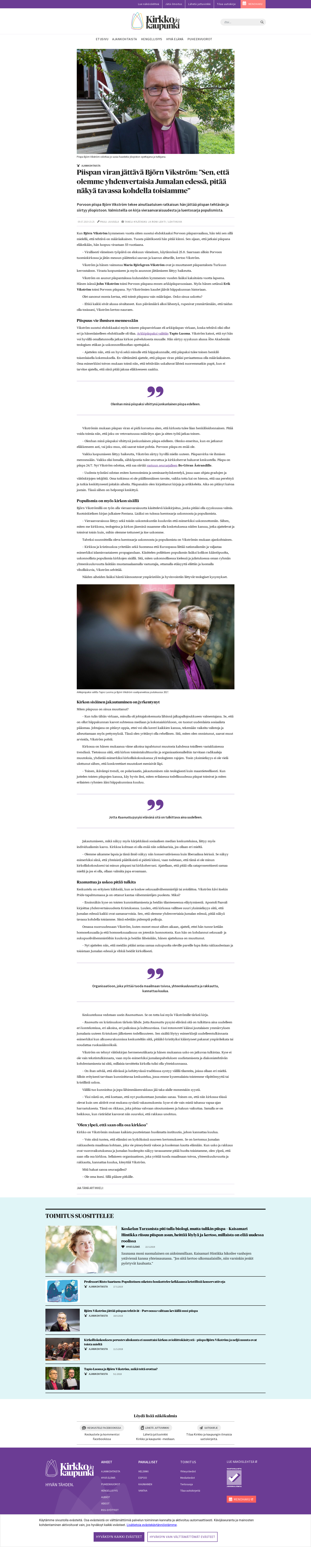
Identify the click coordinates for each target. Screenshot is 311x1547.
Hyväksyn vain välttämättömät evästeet (182, 1536)
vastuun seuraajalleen (162, 465)
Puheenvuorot (110, 1484)
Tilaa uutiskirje (226, 4)
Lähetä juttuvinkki (199, 4)
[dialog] (155, 1530)
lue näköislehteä (240, 1462)
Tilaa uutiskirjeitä (190, 1490)
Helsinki (143, 1471)
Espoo (142, 1477)
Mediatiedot (187, 1477)
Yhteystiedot (188, 1471)
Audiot (105, 1497)
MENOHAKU (256, 4)
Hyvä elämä (108, 1477)
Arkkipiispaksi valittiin (153, 333)
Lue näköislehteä (148, 4)
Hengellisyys (109, 1490)
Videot (105, 1503)
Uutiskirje (211, 1428)
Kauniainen (145, 1484)
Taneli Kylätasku (136, 221)
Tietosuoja (186, 1484)
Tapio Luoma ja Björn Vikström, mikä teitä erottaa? (120, 1369)
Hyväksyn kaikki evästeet (119, 1537)
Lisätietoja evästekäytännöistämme (152, 1525)
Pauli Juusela (109, 221)
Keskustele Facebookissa (104, 1428)
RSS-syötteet (110, 1510)
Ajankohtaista (110, 1471)
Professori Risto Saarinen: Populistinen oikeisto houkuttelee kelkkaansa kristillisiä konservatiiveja (154, 1281)
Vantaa (142, 1490)
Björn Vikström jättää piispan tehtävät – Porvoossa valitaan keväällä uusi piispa (141, 1310)
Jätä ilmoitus (173, 4)
